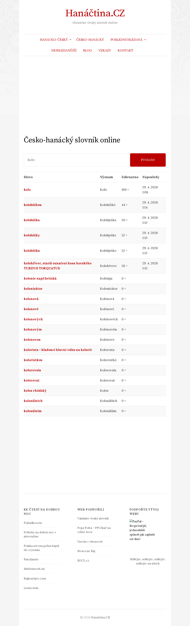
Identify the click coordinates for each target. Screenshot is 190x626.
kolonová (31, 299)
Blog (87, 50)
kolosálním (33, 411)
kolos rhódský (35, 391)
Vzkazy (105, 50)
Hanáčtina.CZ (95, 13)
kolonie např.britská (40, 278)
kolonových (33, 319)
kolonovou (32, 340)
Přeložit (148, 160)
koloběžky (32, 235)
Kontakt (125, 50)
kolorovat (32, 380)
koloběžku (32, 251)
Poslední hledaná (126, 40)
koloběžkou (33, 205)
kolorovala (32, 370)
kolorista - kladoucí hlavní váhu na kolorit (58, 350)
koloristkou (33, 360)
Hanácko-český (54, 40)
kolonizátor (33, 289)
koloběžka (32, 220)
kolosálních (33, 401)
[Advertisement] (95, 96)
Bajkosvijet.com (35, 578)
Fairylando (31, 559)
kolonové (31, 309)
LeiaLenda (31, 588)
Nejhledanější (63, 50)
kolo (27, 190)
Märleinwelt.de (34, 569)
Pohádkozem (33, 523)
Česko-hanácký (90, 40)
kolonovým (33, 329)
